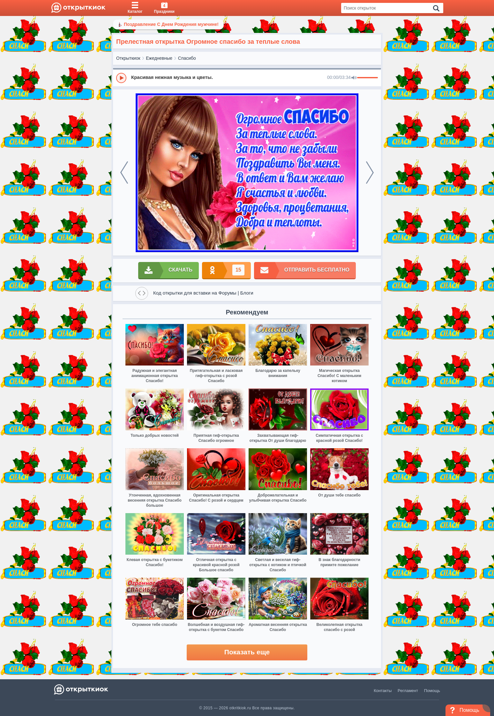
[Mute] (354, 78)
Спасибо (187, 58)
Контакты (383, 690)
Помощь (432, 690)
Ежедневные (159, 58)
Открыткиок (128, 58)
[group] (247, 77)
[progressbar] (367, 78)
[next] (369, 172)
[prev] (124, 172)
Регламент (408, 690)
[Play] (121, 78)
